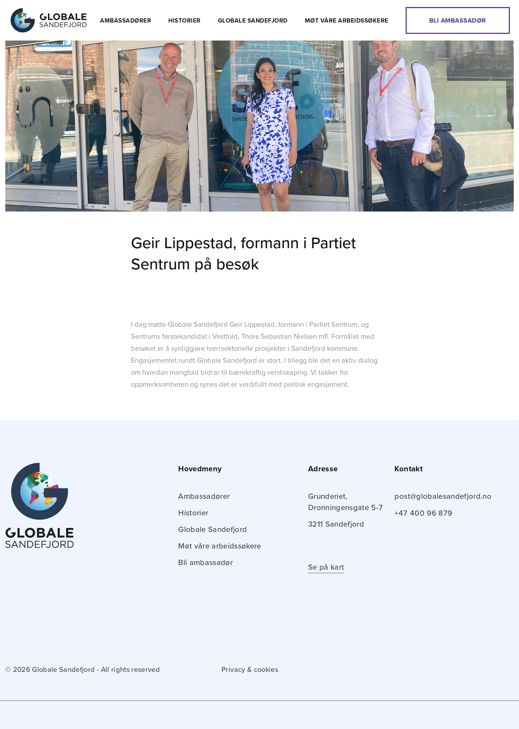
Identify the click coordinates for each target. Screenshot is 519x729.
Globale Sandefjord (253, 20)
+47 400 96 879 (423, 513)
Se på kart (326, 567)
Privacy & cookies (249, 670)
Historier (184, 20)
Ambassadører (125, 20)
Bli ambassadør (457, 20)
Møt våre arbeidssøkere (346, 20)
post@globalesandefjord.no (443, 496)
